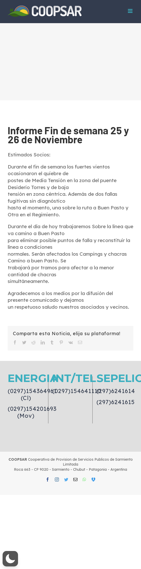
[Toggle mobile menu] (130, 11)
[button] (10, 558)
